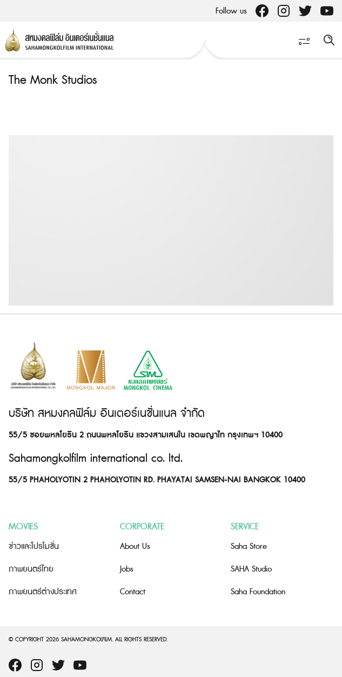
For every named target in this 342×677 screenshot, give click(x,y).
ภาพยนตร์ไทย (31, 569)
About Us (135, 546)
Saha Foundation (258, 592)
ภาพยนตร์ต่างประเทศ (43, 592)
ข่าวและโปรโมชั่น (34, 546)
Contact (132, 592)
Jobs (126, 569)
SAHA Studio (251, 569)
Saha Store (249, 546)
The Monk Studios (53, 80)
